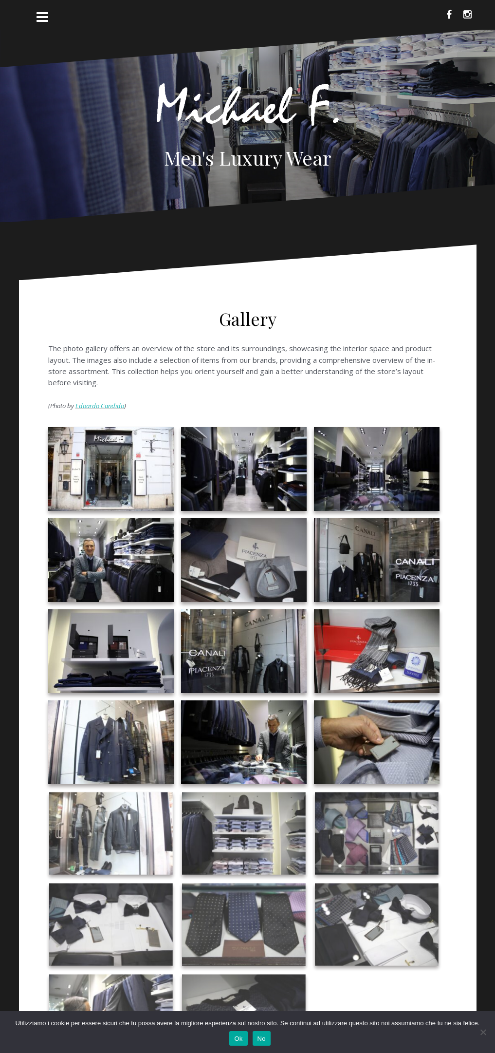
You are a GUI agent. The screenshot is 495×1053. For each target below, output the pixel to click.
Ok (238, 1038)
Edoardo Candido (99, 405)
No (261, 1038)
